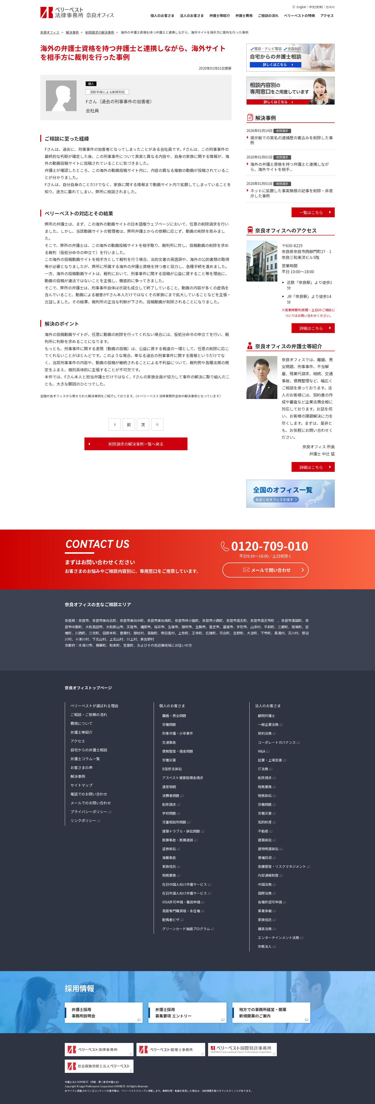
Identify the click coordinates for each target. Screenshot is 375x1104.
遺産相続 (169, 785)
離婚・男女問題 (174, 714)
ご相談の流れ (268, 15)
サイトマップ (81, 783)
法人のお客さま (192, 15)
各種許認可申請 (270, 900)
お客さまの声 (81, 766)
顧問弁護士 (266, 714)
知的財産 (265, 820)
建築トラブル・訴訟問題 (181, 829)
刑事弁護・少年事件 (177, 732)
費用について (81, 722)
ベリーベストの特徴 (299, 15)
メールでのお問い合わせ (90, 801)
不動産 (263, 829)
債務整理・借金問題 (177, 749)
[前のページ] (115, 424)
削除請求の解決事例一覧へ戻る (135, 444)
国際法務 (265, 891)
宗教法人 (265, 945)
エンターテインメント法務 (278, 936)
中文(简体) (316, 7)
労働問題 (169, 723)
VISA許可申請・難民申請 (181, 900)
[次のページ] (157, 424)
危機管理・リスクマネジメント (282, 865)
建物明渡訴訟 (268, 847)
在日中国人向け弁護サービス (184, 883)
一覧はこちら (311, 212)
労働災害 (169, 758)
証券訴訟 (169, 847)
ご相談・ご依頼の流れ (88, 713)
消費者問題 (170, 794)
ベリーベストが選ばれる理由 (94, 704)
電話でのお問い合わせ (88, 792)
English (301, 7)
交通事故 (169, 741)
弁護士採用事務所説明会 (83, 1011)
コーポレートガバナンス (277, 741)
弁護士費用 (244, 15)
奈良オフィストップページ (88, 686)
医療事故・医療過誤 (177, 838)
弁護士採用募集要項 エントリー (173, 1011)
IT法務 (263, 767)
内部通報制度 (268, 874)
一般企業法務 (268, 723)
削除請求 (169, 803)
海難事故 (169, 856)
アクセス (327, 15)
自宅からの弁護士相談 (88, 748)
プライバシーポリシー (88, 810)
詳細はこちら (311, 328)
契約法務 (265, 732)
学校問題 (169, 811)
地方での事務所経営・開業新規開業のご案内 (262, 1011)
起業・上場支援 (270, 758)
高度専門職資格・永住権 (181, 909)
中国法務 (265, 883)
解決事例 (77, 775)
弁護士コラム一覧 (85, 757)
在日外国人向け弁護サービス (184, 891)
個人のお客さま (162, 15)
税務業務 (169, 874)
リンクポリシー (83, 819)
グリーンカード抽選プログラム (186, 927)
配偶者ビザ (170, 918)
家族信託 (169, 865)
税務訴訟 (265, 794)
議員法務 (265, 927)
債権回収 (265, 856)
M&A (261, 749)
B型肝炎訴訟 (172, 767)
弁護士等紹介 (219, 15)
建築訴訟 (265, 838)
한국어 (330, 7)
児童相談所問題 (174, 820)
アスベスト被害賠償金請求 (182, 776)
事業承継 (265, 909)
